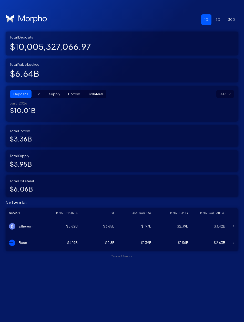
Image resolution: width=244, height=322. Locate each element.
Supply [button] (54, 94)
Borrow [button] (74, 94)
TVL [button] (39, 94)
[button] (206, 19)
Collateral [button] (95, 94)
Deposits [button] (20, 94)
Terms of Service (122, 312)
